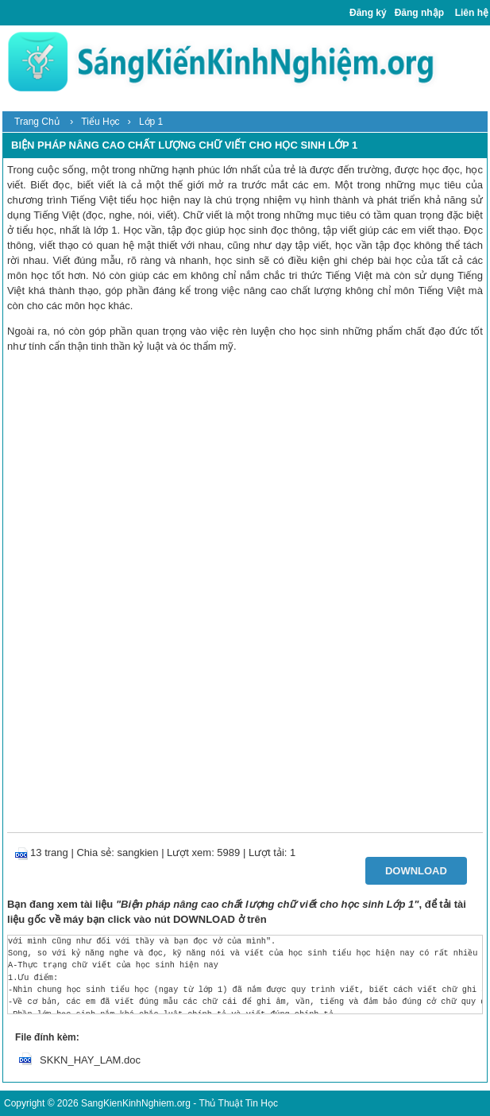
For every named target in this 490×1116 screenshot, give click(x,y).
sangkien (137, 852)
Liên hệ (471, 12)
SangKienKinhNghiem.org (136, 1103)
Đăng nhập (419, 12)
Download (416, 871)
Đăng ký (368, 12)
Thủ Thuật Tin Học (238, 1103)
